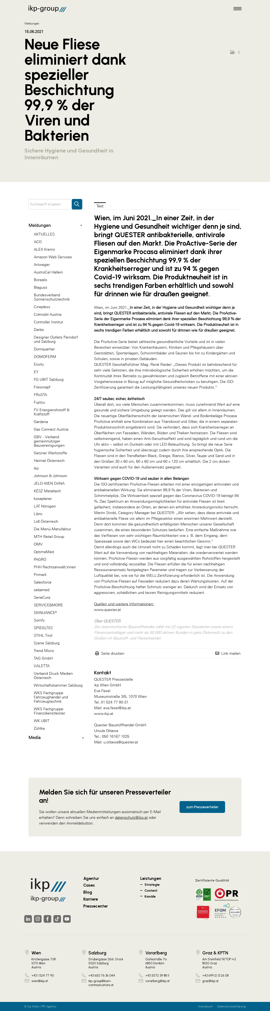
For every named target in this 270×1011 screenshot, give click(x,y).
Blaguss (40, 287)
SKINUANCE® (45, 612)
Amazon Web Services (53, 257)
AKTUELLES (44, 234)
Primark (40, 574)
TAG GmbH (43, 658)
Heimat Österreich (49, 460)
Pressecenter (95, 906)
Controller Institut (48, 322)
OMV (38, 544)
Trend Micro (44, 650)
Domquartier (44, 349)
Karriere (90, 899)
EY (36, 372)
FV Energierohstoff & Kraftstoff (51, 412)
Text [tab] (99, 206)
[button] (235, 52)
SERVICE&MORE (48, 605)
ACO (38, 241)
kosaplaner (43, 498)
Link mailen (230, 653)
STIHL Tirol (43, 635)
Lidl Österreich (46, 521)
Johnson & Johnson (50, 476)
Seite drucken (112, 653)
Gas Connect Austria (51, 429)
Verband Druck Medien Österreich (53, 675)
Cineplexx (42, 307)
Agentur (91, 878)
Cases (89, 885)
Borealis (40, 280)
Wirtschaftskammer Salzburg (58, 685)
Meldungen (55, 225)
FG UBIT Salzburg (49, 379)
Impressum (205, 1006)
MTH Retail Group (49, 536)
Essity (39, 364)
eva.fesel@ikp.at (117, 708)
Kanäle (150, 896)
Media (55, 737)
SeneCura (42, 597)
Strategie (152, 885)
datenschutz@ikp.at (131, 817)
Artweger (42, 264)
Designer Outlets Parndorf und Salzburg (56, 339)
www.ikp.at (103, 713)
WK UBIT (41, 720)
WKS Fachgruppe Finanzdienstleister (49, 711)
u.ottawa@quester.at (120, 742)
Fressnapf (42, 387)
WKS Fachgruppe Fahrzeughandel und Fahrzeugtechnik (51, 697)
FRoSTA (40, 394)
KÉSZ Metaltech (47, 491)
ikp (36, 468)
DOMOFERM (45, 356)
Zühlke (39, 728)
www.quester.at (107, 609)
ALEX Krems (44, 249)
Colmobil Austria (47, 314)
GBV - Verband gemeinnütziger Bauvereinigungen (49, 441)
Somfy (39, 620)
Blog (87, 892)
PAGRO (40, 559)
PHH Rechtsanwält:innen (55, 567)
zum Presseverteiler (202, 807)
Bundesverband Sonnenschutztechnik (52, 297)
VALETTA (42, 666)
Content (151, 891)
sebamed (41, 590)
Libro (38, 514)
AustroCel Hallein (48, 272)
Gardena (41, 421)
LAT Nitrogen (45, 506)
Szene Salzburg (47, 643)
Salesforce (42, 582)
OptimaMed (44, 552)
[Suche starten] (77, 202)
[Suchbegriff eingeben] (55, 204)
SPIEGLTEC (43, 628)
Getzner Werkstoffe (50, 453)
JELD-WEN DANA (49, 483)
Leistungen (150, 878)
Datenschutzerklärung (231, 1006)
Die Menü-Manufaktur (52, 529)
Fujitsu (39, 402)
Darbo (39, 329)
